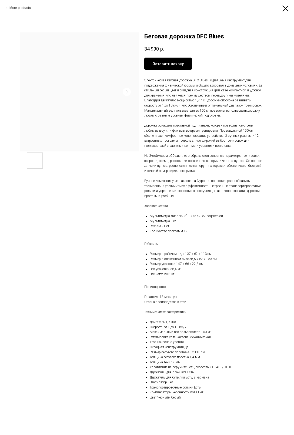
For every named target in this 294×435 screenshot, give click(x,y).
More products (20, 8)
